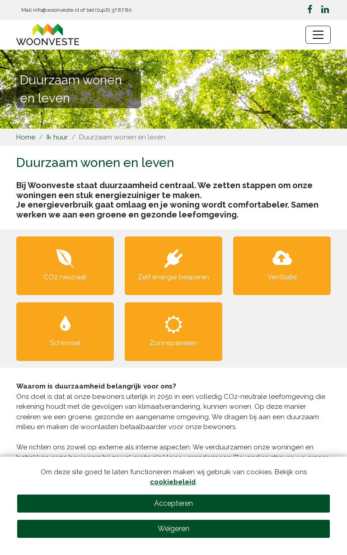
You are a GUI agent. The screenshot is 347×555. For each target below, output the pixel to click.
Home (25, 137)
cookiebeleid (173, 482)
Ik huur (57, 137)
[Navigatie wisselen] (318, 35)
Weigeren (173, 528)
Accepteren (173, 503)
